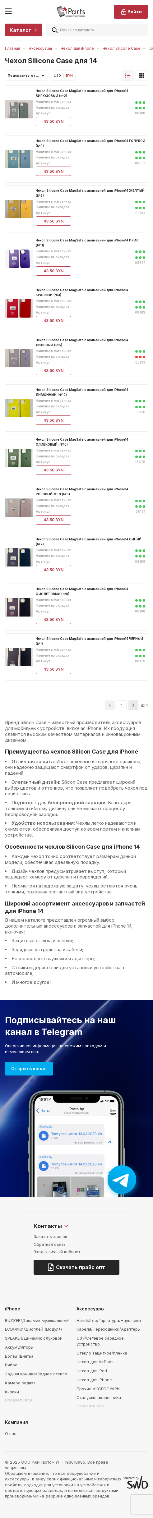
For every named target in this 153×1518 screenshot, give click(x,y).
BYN (69, 75)
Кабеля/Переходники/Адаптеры (108, 1329)
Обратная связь (50, 1244)
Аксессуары (40, 48)
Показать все (18, 1399)
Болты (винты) (19, 1356)
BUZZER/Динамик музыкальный (37, 1320)
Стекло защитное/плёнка (101, 1353)
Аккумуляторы (19, 1347)
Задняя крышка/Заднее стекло (36, 1373)
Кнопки (12, 1391)
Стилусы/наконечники (98, 1397)
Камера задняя (20, 1382)
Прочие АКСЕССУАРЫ (98, 1388)
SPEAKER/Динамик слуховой (34, 1338)
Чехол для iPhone (77, 48)
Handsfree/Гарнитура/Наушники (108, 1320)
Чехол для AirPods (95, 1361)
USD (57, 75)
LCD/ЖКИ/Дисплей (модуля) (33, 1329)
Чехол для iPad (91, 1370)
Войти (131, 12)
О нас (10, 1433)
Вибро (11, 1364)
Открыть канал (29, 1068)
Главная (12, 48)
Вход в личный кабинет (57, 1251)
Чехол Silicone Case (122, 48)
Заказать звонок (50, 1236)
